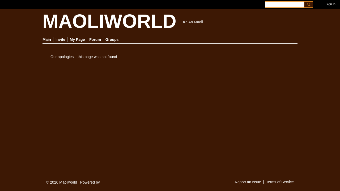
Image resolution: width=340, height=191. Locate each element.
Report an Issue (248, 182)
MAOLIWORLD (109, 21)
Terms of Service (280, 182)
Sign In (330, 4)
